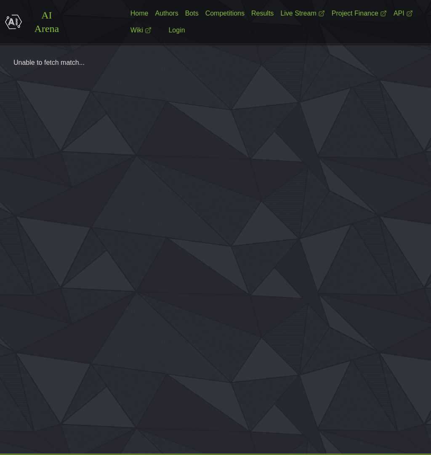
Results (262, 13)
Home (139, 13)
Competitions (225, 13)
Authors (166, 13)
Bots (192, 13)
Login (176, 30)
